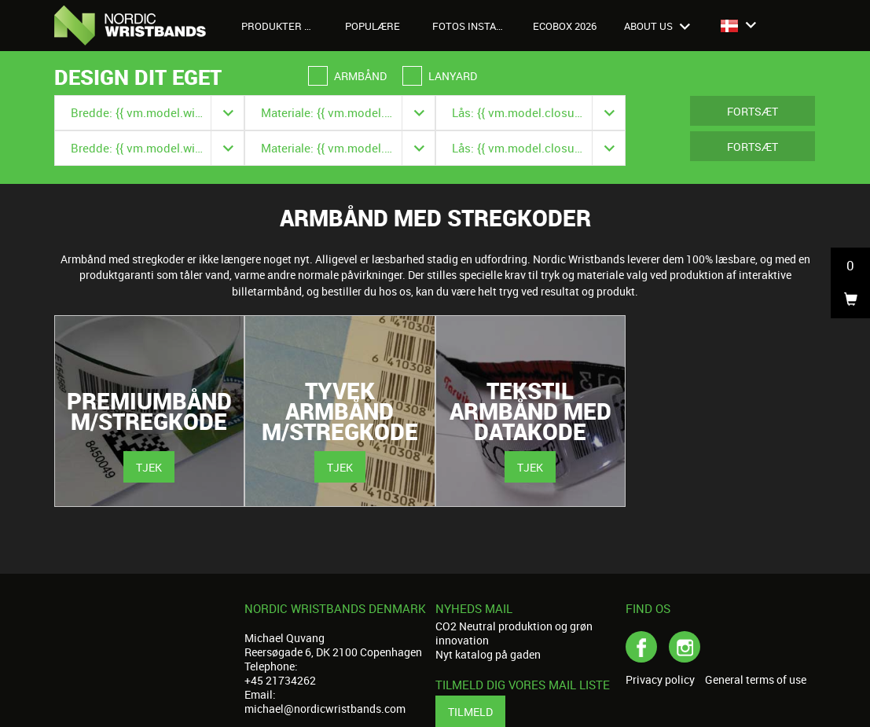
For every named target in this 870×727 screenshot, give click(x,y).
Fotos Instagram (474, 26)
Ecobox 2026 (565, 26)
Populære (372, 26)
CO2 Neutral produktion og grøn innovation (514, 633)
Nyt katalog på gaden (488, 654)
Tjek (149, 467)
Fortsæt (752, 111)
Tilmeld (470, 711)
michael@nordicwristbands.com (325, 708)
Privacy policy (660, 679)
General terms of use (755, 679)
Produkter (280, 26)
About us (657, 26)
